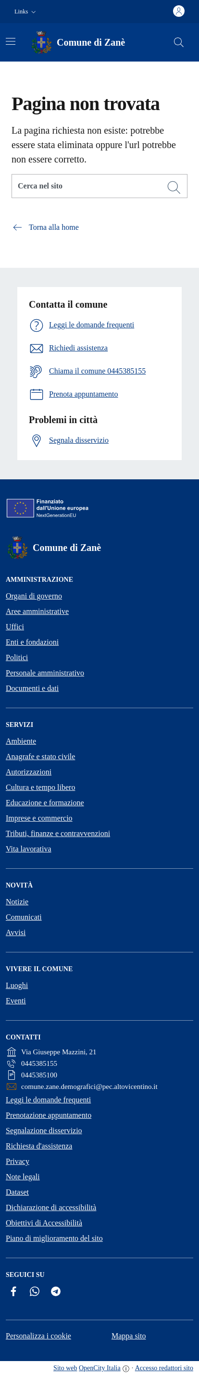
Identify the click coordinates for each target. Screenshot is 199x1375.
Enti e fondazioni (32, 642)
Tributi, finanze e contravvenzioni (58, 833)
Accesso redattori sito (164, 1368)
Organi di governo (34, 596)
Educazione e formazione (45, 803)
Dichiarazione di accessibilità (51, 1207)
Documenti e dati (32, 688)
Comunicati (24, 917)
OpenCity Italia (100, 1368)
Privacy (17, 1161)
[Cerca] (174, 187)
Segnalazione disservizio (44, 1130)
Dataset (17, 1192)
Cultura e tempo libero (40, 787)
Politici (17, 657)
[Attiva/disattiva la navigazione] (10, 41)
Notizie (17, 902)
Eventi (16, 1001)
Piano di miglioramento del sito (54, 1238)
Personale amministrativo (45, 673)
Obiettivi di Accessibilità (44, 1223)
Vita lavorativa (28, 849)
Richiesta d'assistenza (39, 1146)
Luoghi (17, 985)
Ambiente (21, 741)
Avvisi (15, 932)
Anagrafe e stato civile (40, 756)
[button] (26, 11)
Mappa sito (129, 1336)
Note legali (23, 1177)
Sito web (65, 1368)
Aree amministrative (37, 611)
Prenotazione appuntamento (48, 1115)
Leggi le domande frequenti (48, 1100)
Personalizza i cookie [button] (38, 1336)
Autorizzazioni (28, 772)
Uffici (15, 627)
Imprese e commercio (39, 818)
